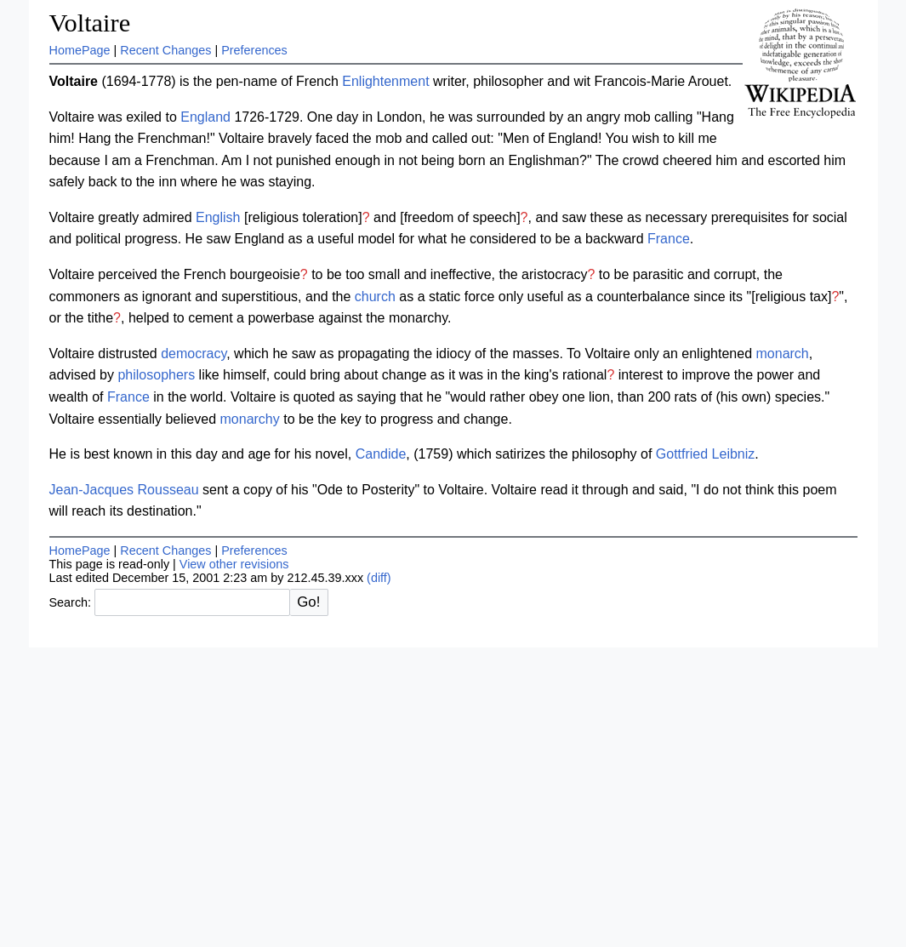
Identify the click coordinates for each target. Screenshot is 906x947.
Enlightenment (385, 81)
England (205, 117)
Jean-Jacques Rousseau (124, 489)
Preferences (254, 50)
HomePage (80, 50)
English (218, 217)
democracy (193, 353)
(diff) (379, 578)
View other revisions (234, 564)
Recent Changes (165, 50)
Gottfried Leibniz (705, 454)
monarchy (250, 419)
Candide (381, 454)
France (668, 238)
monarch (782, 353)
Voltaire (90, 23)
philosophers (156, 375)
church (375, 296)
